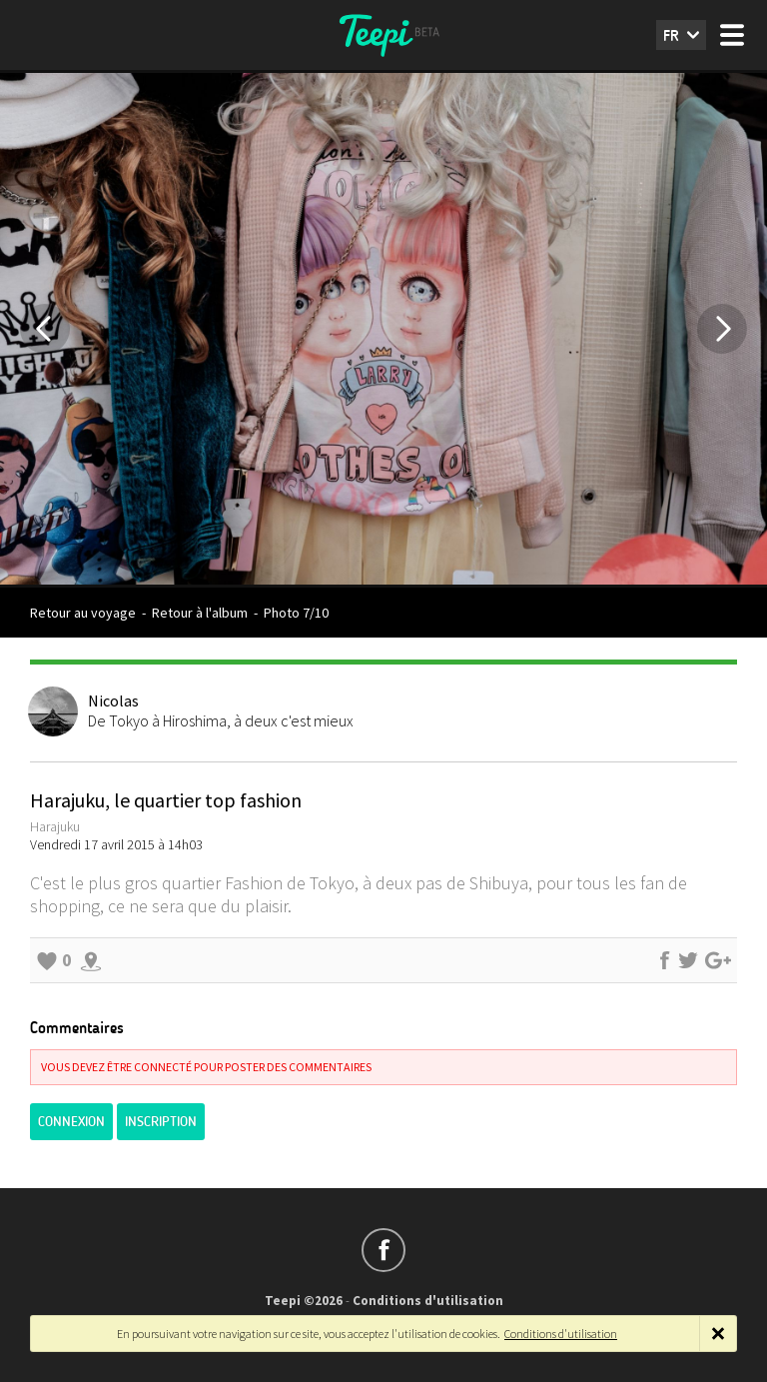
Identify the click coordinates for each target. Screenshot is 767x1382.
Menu (732, 35)
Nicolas (113, 700)
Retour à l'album (200, 613)
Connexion (71, 1121)
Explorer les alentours (91, 960)
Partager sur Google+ (718, 960)
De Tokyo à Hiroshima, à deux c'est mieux (221, 720)
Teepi (383, 35)
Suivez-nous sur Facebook (383, 1250)
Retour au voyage (83, 613)
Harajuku (55, 826)
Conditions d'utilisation (428, 1300)
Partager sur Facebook (664, 960)
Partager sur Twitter (688, 960)
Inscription (161, 1121)
